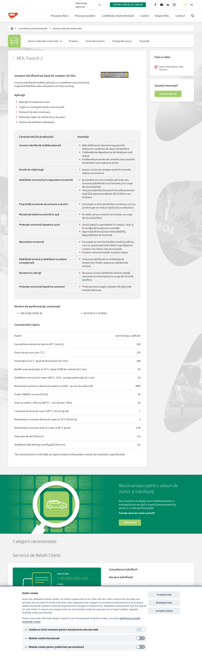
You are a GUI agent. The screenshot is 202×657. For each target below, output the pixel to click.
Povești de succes (122, 41)
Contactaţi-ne (168, 93)
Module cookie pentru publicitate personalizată (56, 646)
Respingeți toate (164, 602)
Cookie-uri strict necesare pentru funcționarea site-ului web (63, 629)
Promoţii (144, 41)
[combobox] (88, 4)
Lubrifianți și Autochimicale (118, 16)
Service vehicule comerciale (67, 28)
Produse (73, 41)
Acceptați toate (164, 594)
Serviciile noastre (95, 41)
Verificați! (130, 522)
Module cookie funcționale (44, 638)
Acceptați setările (164, 611)
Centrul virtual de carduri (128, 4)
